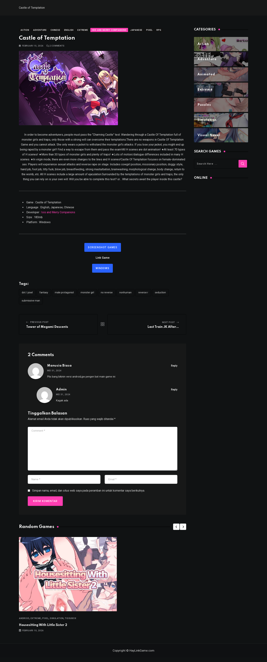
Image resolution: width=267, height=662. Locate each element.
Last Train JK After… (163, 329)
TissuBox (70, 620)
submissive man (31, 302)
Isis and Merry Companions (58, 214)
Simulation (57, 620)
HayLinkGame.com (141, 655)
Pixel (45, 620)
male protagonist (64, 294)
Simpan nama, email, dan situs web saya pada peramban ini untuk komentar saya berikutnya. (88, 493)
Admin (61, 391)
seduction (160, 294)
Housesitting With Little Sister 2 (43, 627)
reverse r (143, 294)
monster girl (87, 294)
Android (24, 620)
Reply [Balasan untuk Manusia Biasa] (174, 368)
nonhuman (125, 294)
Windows (102, 270)
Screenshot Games (102, 249)
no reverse (107, 294)
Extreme (36, 620)
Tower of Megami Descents (47, 329)
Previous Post (39, 324)
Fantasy (43, 294)
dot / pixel (27, 294)
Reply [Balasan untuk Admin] (174, 391)
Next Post (168, 324)
